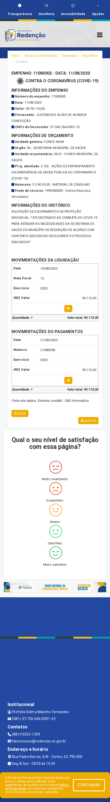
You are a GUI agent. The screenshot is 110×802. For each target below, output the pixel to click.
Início (15, 56)
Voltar (20, 413)
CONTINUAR (89, 785)
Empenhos (90, 56)
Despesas (69, 56)
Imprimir (88, 420)
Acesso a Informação (41, 56)
